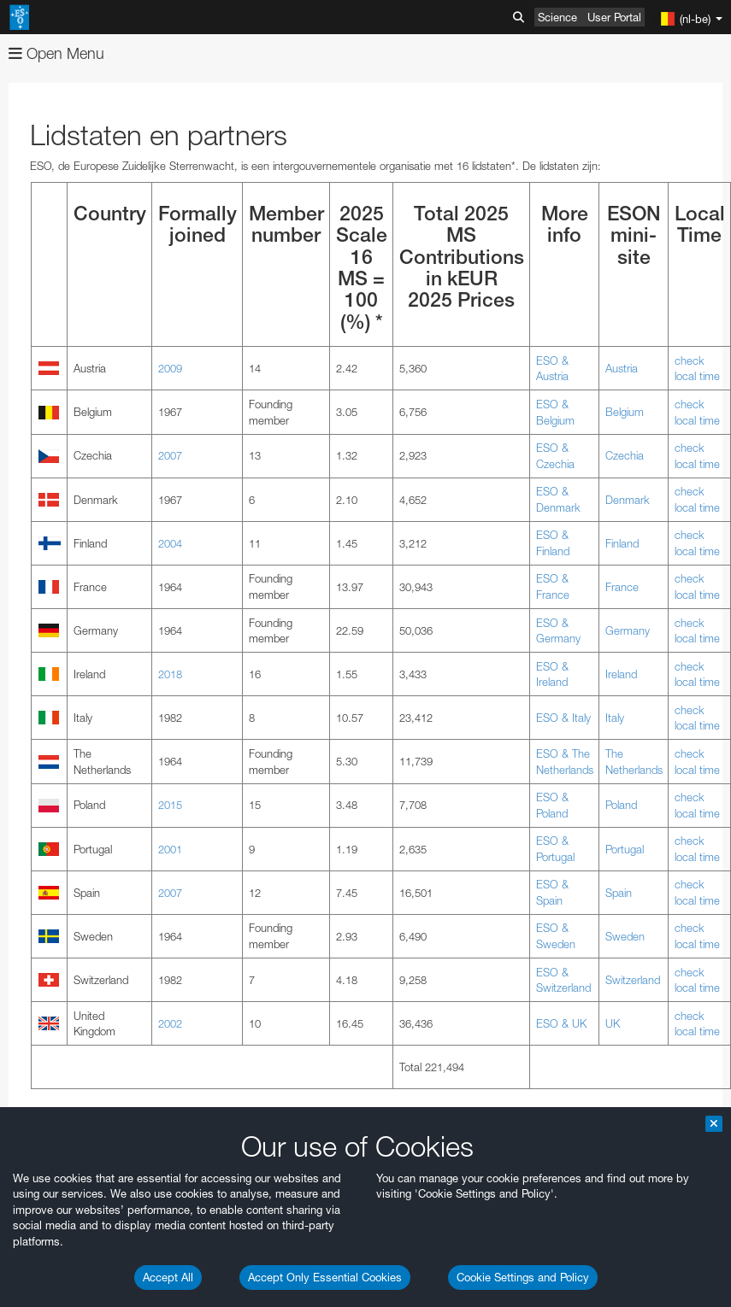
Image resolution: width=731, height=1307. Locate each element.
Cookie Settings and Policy (523, 1277)
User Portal (614, 17)
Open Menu (56, 53)
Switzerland (632, 980)
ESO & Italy (563, 717)
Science (557, 17)
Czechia (624, 455)
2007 (170, 455)
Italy (614, 717)
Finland (622, 543)
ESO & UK (561, 1023)
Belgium (624, 412)
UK (612, 1023)
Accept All (168, 1277)
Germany (627, 630)
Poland (621, 805)
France (622, 587)
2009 (170, 368)
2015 (170, 805)
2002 (170, 1023)
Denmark (627, 500)
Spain (618, 893)
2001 (170, 849)
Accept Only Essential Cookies (325, 1277)
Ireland (621, 674)
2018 (170, 674)
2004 (170, 543)
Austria (621, 368)
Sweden (625, 936)
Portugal (624, 849)
